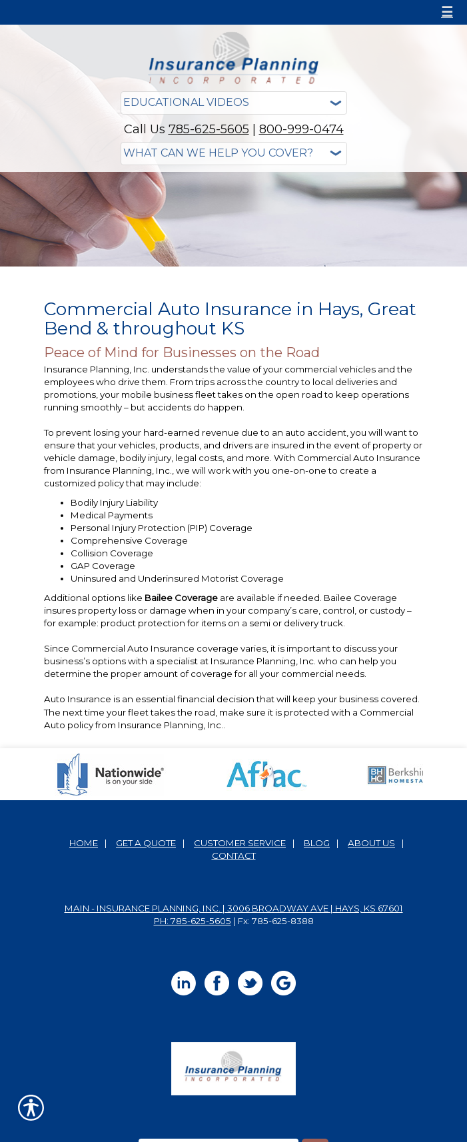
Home (83, 843)
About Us (371, 843)
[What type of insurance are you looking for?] (234, 153)
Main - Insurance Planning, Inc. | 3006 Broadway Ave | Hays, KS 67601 (234, 908)
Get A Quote (146, 843)
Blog (317, 843)
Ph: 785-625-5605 (192, 920)
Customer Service (240, 843)
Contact (234, 855)
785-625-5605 (209, 129)
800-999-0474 (301, 129)
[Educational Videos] (234, 103)
